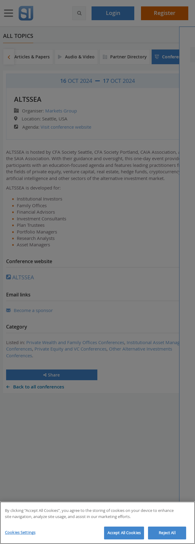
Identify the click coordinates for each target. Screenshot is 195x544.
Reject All (167, 532)
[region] (97, 523)
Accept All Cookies (124, 532)
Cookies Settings (20, 532)
